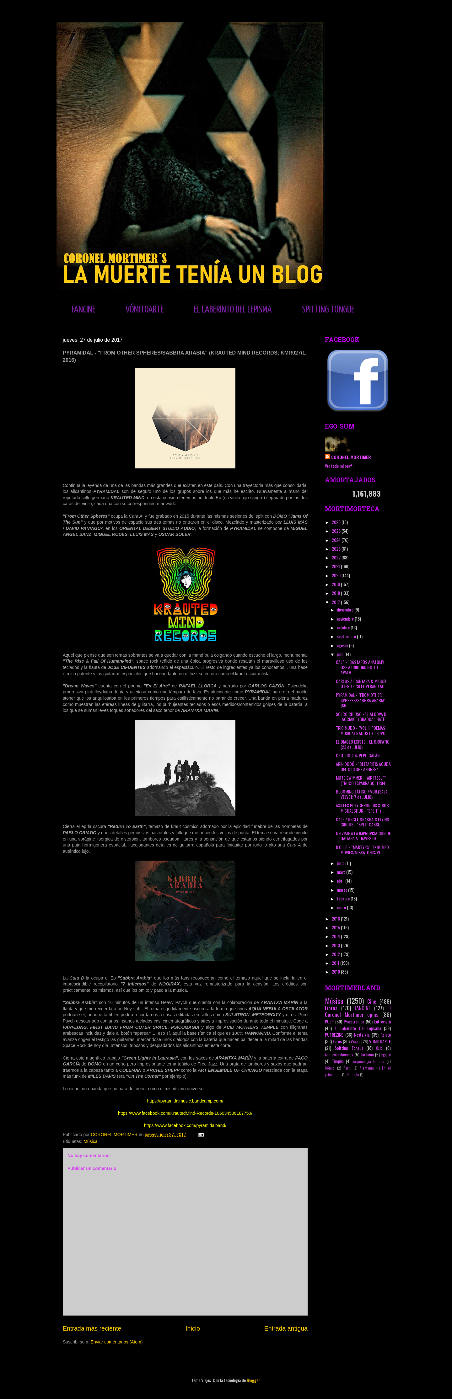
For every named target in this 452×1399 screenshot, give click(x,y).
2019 (336, 584)
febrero (344, 898)
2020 (337, 575)
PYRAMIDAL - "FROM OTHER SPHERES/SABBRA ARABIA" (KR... (360, 700)
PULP (329, 1021)
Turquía (338, 1061)
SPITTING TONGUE (328, 309)
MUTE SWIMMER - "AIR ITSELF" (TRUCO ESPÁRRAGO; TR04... (362, 780)
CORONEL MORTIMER (351, 457)
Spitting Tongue (349, 1047)
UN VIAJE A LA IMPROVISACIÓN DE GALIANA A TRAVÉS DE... (363, 836)
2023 (337, 548)
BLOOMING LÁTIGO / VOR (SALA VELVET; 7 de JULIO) (362, 794)
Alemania (367, 1068)
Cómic (330, 1068)
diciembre (345, 609)
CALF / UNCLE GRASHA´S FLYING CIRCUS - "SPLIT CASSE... (362, 822)
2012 (336, 954)
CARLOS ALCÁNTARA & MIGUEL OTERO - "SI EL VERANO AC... (361, 684)
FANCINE (83, 309)
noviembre (346, 618)
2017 (336, 602)
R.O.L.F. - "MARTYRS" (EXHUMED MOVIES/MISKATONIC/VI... (362, 850)
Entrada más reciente (92, 1328)
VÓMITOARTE (145, 309)
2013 (336, 945)
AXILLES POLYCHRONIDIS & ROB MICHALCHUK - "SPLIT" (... (362, 808)
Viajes (355, 1041)
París (347, 1068)
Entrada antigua (286, 1328)
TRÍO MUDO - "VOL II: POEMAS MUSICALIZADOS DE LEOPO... (362, 730)
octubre (344, 627)
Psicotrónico (354, 1021)
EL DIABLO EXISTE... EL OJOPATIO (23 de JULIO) (363, 744)
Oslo (379, 1048)
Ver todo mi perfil (339, 465)
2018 (336, 593)
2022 (337, 557)
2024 (337, 540)
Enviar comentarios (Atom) (117, 1341)
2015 (336, 927)
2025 (337, 530)
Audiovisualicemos (339, 1055)
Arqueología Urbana (369, 1061)
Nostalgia (361, 1034)
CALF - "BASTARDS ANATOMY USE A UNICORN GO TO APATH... (360, 667)
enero (342, 907)
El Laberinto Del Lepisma (358, 1028)
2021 (336, 566)
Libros (331, 1008)
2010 (336, 971)
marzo (342, 889)
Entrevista (382, 1021)
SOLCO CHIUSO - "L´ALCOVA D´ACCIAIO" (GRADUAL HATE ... (362, 717)
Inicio (193, 1328)
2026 (337, 522)
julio (340, 654)
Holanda (353, 1074)
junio (341, 863)
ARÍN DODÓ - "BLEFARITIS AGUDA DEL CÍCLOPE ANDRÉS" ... (363, 766)
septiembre (347, 636)
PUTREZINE (334, 1034)
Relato (385, 1034)
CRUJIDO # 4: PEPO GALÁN (357, 755)
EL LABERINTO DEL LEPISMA (233, 309)
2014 (336, 936)
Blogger (253, 1380)
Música (90, 1141)
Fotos (337, 1041)
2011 (336, 962)
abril (341, 880)
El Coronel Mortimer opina (358, 1011)
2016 (336, 918)
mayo (341, 871)
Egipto (386, 1055)
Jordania (367, 1055)
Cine (371, 1001)
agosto (343, 645)
